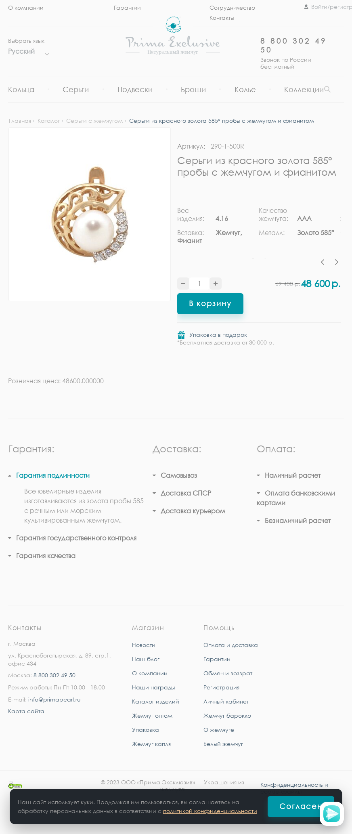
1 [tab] (253, 259)
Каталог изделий (155, 701)
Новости (143, 644)
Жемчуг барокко (227, 715)
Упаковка (145, 729)
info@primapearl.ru (54, 699)
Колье (245, 89)
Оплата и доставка (230, 644)
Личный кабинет (226, 701)
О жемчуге (218, 729)
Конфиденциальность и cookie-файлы (294, 788)
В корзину (210, 303)
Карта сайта (26, 711)
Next (337, 263)
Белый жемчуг (223, 743)
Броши (193, 89)
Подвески (135, 89)
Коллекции (304, 89)
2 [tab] (265, 259)
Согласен (301, 806)
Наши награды (153, 687)
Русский (26, 51)
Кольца (21, 89)
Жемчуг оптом (152, 715)
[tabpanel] (218, 228)
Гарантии (127, 7)
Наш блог (145, 658)
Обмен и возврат (227, 673)
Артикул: (191, 146)
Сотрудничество (232, 7)
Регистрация (221, 687)
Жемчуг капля (151, 743)
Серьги (76, 89)
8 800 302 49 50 (54, 675)
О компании (26, 7)
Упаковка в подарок (218, 334)
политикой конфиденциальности (210, 810)
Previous (325, 263)
